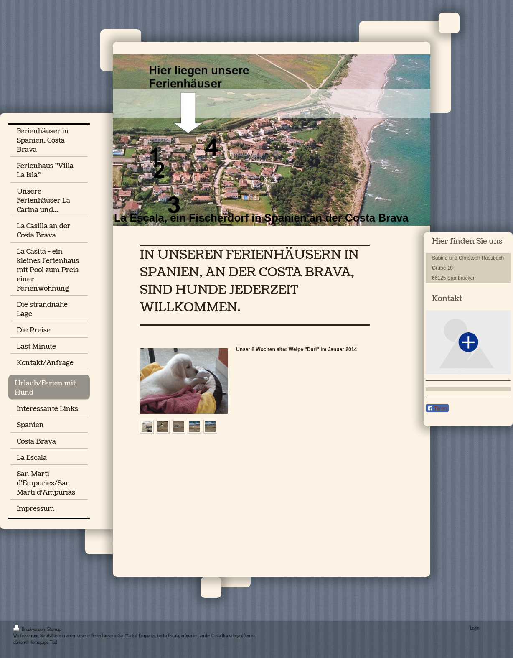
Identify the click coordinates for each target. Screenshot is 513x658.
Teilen (437, 408)
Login (474, 628)
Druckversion (29, 629)
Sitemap (54, 629)
